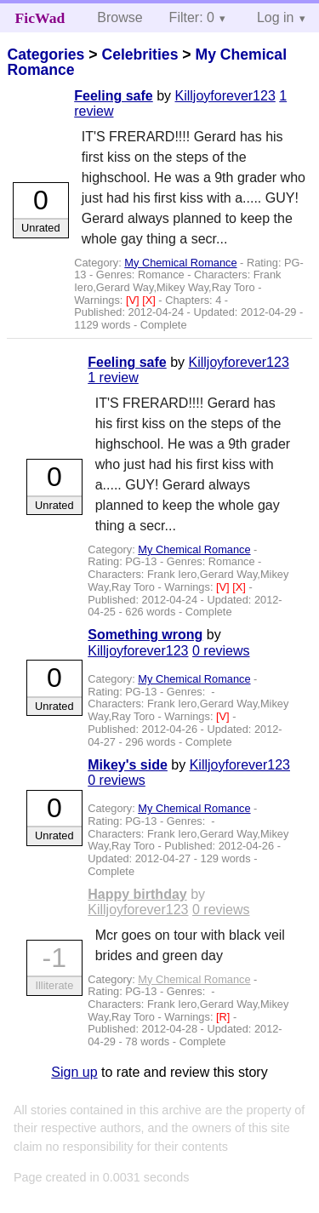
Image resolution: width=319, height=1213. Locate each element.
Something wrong (145, 634)
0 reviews (221, 651)
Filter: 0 (191, 17)
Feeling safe (113, 96)
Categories (45, 54)
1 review (113, 377)
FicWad (40, 17)
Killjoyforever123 (225, 96)
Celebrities (139, 54)
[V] (134, 300)
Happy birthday (137, 894)
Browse (119, 17)
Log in (275, 17)
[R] (224, 1016)
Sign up (74, 1072)
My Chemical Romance (180, 262)
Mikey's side (128, 765)
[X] (150, 300)
